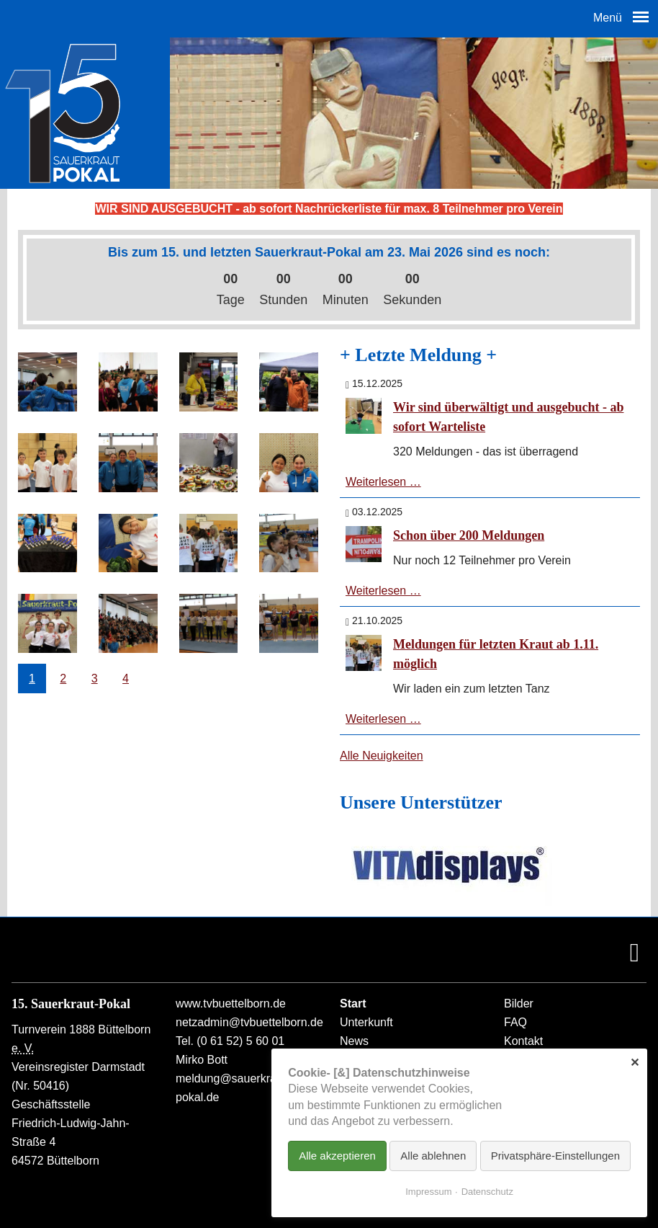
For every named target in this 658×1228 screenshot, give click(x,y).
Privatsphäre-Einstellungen (555, 1155)
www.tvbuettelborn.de (231, 1003)
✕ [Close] (634, 1062)
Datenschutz (487, 1191)
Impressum (428, 1191)
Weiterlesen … (383, 482)
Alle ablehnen (433, 1155)
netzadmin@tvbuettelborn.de (249, 1022)
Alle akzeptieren (337, 1155)
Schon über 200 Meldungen (468, 535)
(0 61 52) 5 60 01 (240, 1041)
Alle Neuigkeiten (381, 755)
